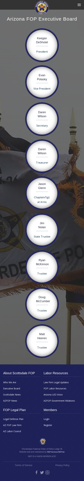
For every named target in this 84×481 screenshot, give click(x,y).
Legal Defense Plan (13, 419)
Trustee (42, 273)
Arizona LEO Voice (53, 394)
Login (46, 419)
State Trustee (42, 236)
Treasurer (42, 162)
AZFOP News (10, 400)
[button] (79, 5)
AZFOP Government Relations (59, 400)
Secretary (42, 125)
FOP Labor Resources (55, 388)
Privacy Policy (62, 465)
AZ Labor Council (12, 431)
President (42, 51)
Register (48, 425)
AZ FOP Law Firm (12, 425)
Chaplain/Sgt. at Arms (42, 200)
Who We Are (9, 382)
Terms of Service (23, 465)
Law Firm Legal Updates (56, 382)
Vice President (42, 88)
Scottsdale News (12, 394)
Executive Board (11, 388)
